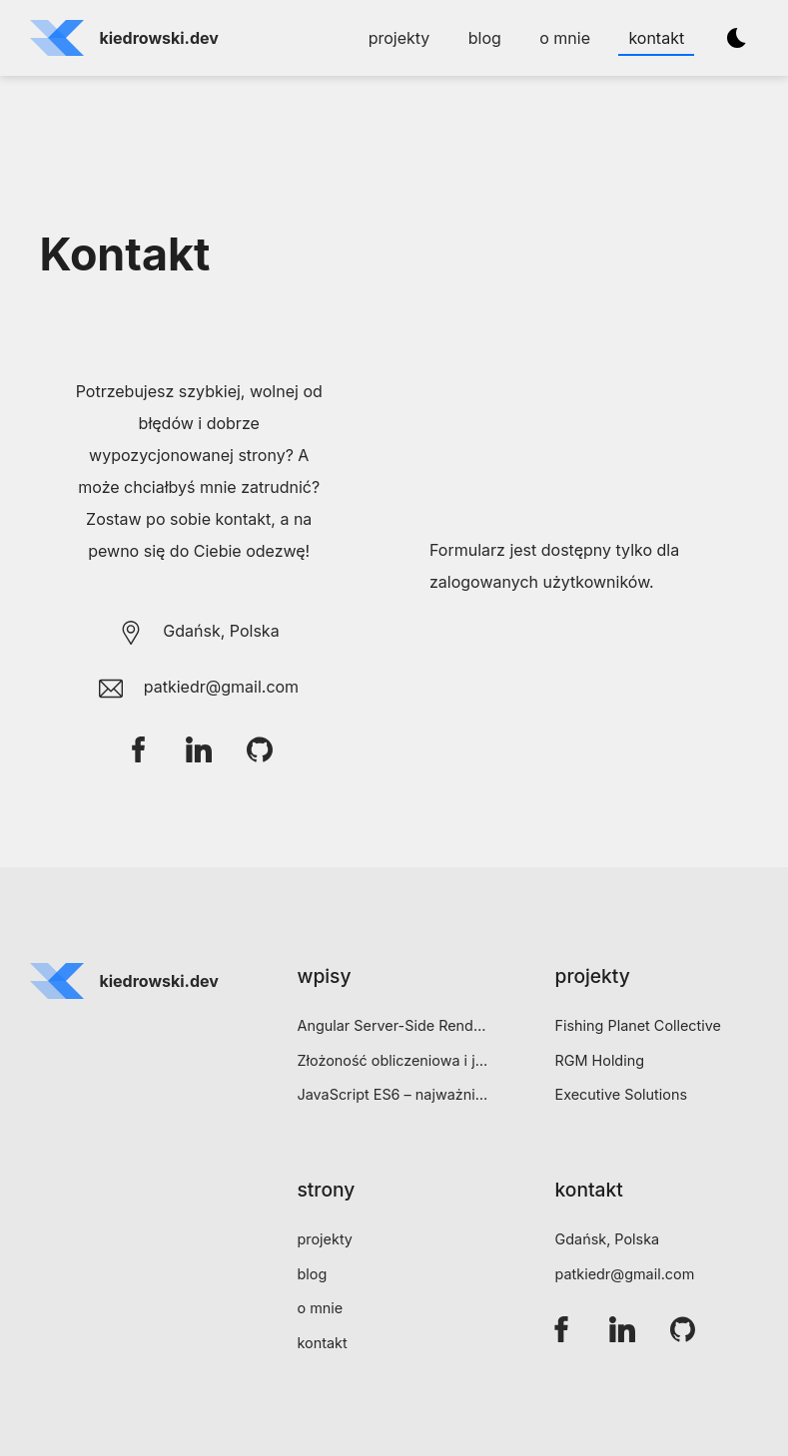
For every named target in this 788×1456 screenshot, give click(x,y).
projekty (399, 38)
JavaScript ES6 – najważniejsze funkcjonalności (393, 1094)
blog (484, 38)
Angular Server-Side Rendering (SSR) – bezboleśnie (393, 1025)
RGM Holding (599, 1060)
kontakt (656, 38)
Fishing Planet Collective (638, 1025)
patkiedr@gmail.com (625, 1273)
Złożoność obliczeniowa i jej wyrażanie (393, 1060)
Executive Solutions (621, 1094)
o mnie (564, 38)
